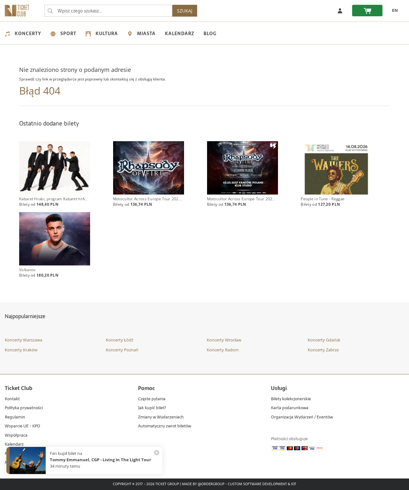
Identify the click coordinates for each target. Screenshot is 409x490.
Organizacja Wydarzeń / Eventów (302, 417)
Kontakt (12, 399)
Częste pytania (152, 399)
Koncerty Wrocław (224, 340)
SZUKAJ (184, 11)
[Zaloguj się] (340, 10)
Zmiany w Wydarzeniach (161, 417)
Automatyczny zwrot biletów (164, 426)
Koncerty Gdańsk (324, 340)
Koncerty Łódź (119, 340)
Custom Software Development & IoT (262, 484)
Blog (210, 33)
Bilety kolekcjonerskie (291, 399)
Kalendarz (179, 33)
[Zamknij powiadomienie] (156, 452)
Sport (63, 33)
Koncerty (23, 33)
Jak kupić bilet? (152, 408)
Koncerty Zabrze (323, 350)
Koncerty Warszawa (23, 340)
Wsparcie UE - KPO (22, 426)
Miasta (141, 33)
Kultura (102, 33)
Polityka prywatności (24, 408)
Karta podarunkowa (289, 408)
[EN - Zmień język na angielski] (393, 10)
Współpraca (16, 436)
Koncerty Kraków (21, 350)
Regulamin (15, 417)
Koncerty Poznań (122, 350)
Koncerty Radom (223, 350)
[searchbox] (108, 11)
